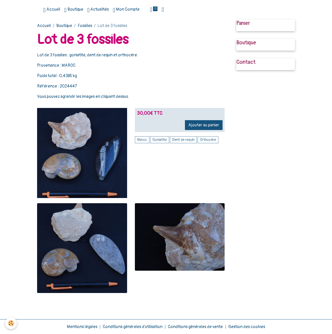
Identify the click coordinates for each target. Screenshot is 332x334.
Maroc (142, 140)
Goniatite (160, 140)
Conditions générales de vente (195, 326)
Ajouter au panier (203, 125)
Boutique (73, 10)
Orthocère (208, 140)
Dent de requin (183, 140)
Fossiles (85, 25)
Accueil (51, 10)
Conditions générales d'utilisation (132, 326)
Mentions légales (82, 326)
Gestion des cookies (246, 326)
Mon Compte (126, 10)
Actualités (98, 10)
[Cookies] (11, 323)
